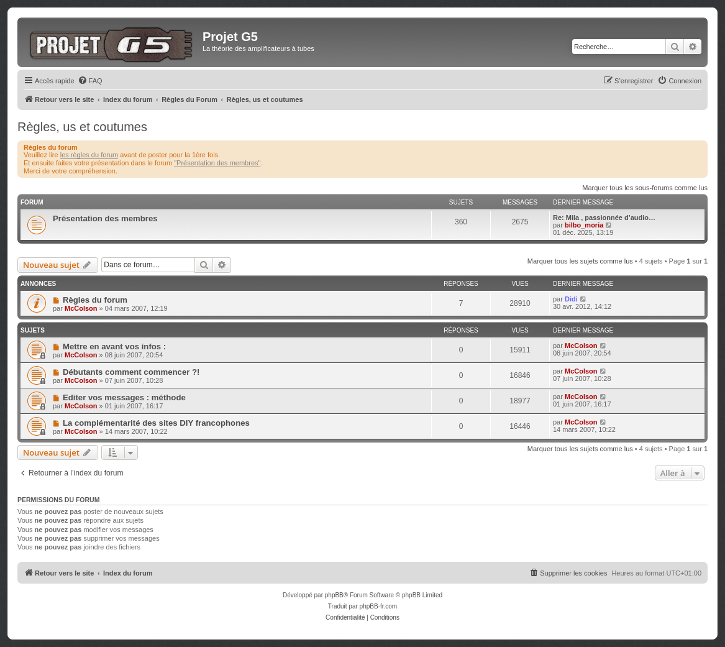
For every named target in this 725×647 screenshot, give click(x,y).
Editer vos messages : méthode (124, 397)
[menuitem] (90, 80)
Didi (571, 299)
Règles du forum (95, 300)
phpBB (334, 595)
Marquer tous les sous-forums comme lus (645, 187)
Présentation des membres (105, 218)
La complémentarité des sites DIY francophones (156, 423)
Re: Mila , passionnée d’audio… (604, 217)
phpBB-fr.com (379, 606)
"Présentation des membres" (217, 163)
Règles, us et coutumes (82, 127)
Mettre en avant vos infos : (114, 346)
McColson (81, 308)
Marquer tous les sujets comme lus (580, 261)
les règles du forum (89, 154)
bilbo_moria (584, 225)
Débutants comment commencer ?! (131, 372)
